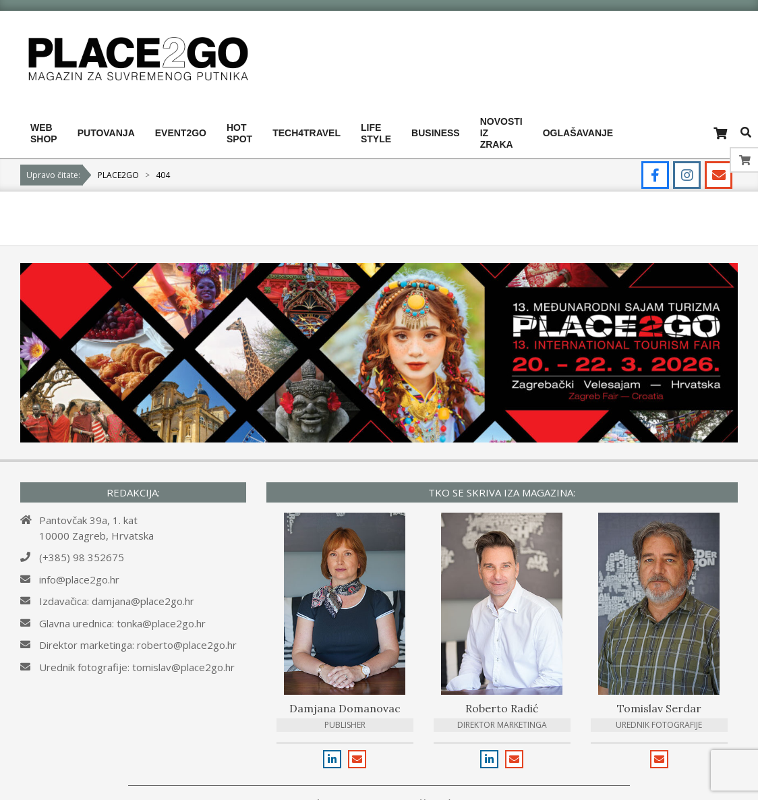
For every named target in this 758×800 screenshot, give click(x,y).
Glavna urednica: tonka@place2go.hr (122, 623)
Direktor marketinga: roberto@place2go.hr (138, 645)
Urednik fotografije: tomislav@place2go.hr (137, 667)
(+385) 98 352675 (81, 557)
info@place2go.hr (79, 579)
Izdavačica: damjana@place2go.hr (116, 601)
